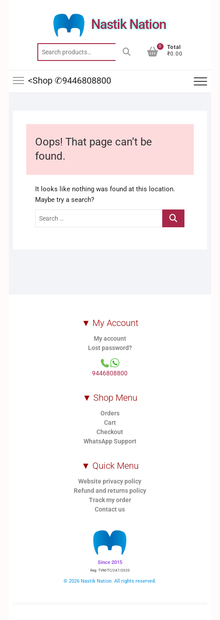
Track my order (110, 499)
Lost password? (110, 347)
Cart (110, 422)
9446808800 (110, 373)
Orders (110, 413)
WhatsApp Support (110, 441)
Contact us (110, 509)
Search (127, 52)
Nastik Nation (128, 24)
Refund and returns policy (110, 490)
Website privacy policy (109, 481)
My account (110, 338)
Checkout (109, 431)
